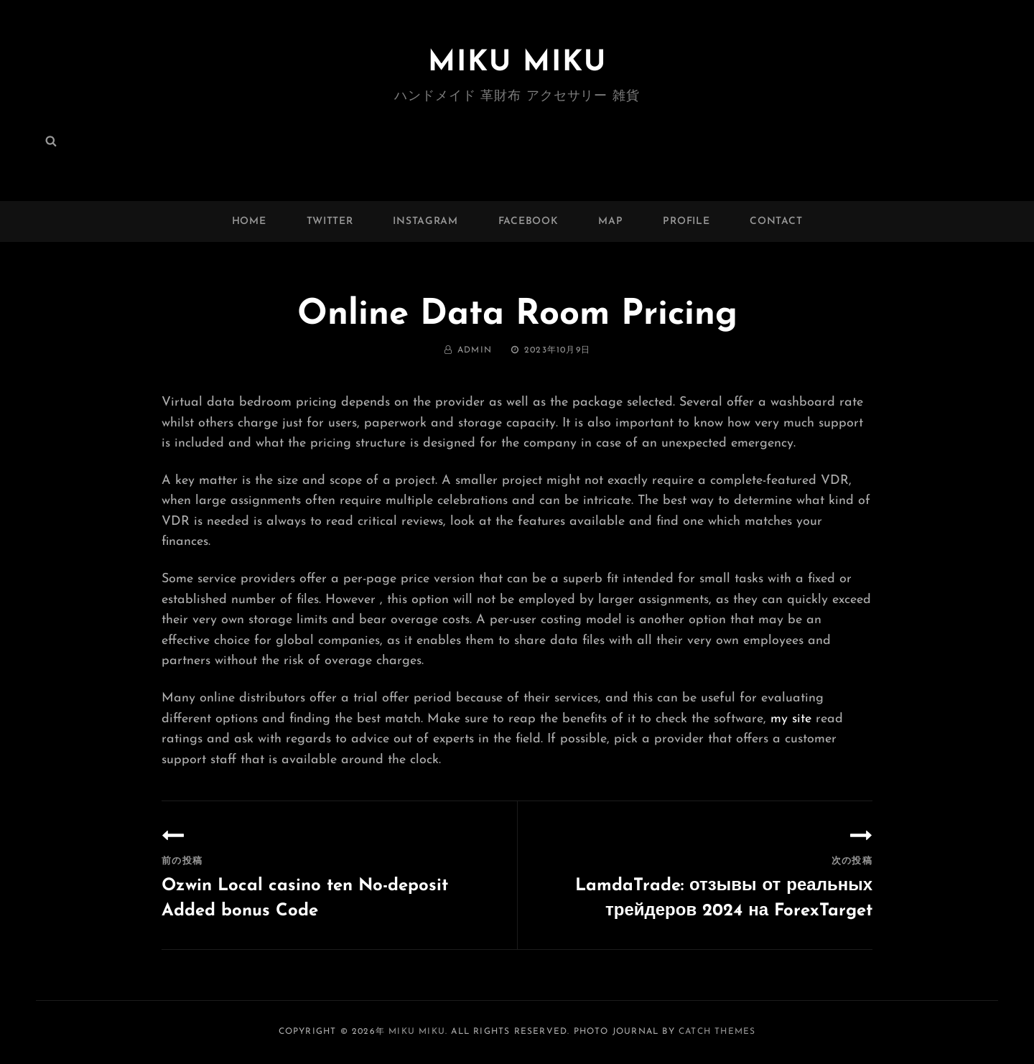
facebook (528, 221)
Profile (686, 221)
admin (474, 350)
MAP (610, 221)
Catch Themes (717, 1031)
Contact (776, 221)
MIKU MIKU (517, 63)
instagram (425, 221)
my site (790, 719)
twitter (330, 221)
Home (249, 221)
